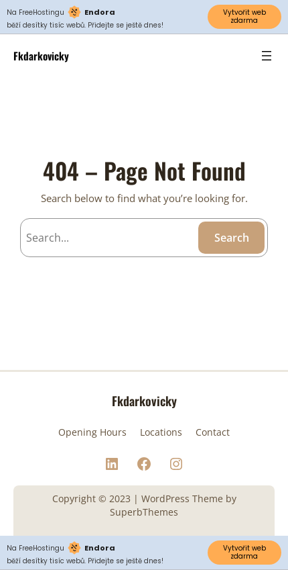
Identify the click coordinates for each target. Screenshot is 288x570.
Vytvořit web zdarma (244, 16)
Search (231, 237)
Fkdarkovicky (41, 55)
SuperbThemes (144, 512)
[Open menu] (267, 56)
